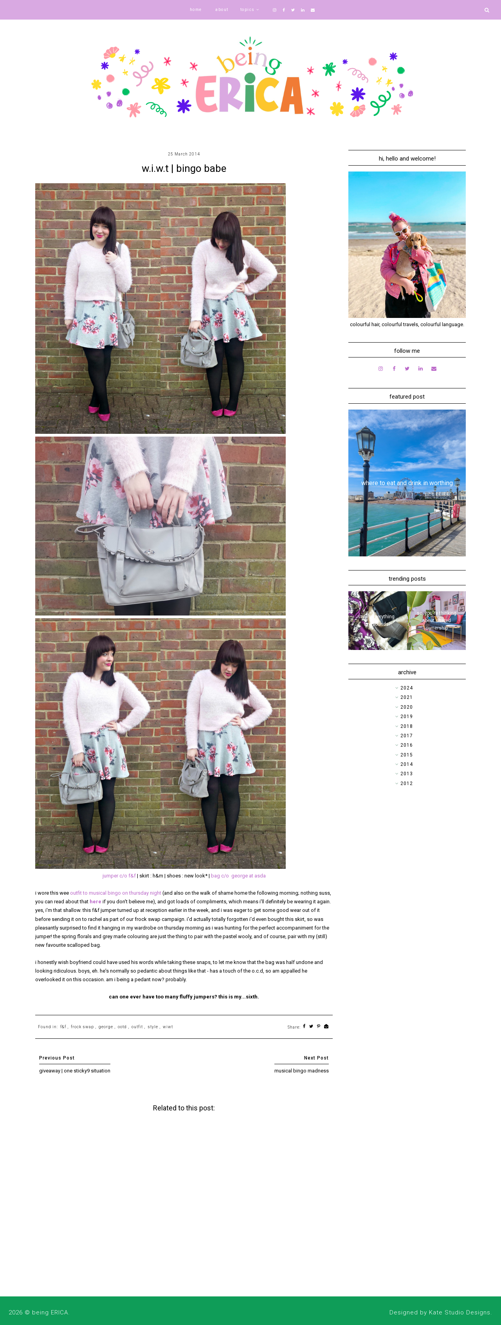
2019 (406, 716)
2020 (406, 707)
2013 (406, 773)
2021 (406, 697)
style (153, 1027)
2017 (406, 735)
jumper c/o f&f (119, 876)
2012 (406, 783)
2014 (406, 764)
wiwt (168, 1027)
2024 (406, 688)
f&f (63, 1027)
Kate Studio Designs (459, 1312)
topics (247, 9)
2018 (406, 726)
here (96, 901)
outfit (137, 1027)
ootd (122, 1027)
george (106, 1027)
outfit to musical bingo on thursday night (115, 893)
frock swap (82, 1027)
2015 (406, 755)
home (196, 9)
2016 (406, 745)
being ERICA (50, 1312)
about (222, 9)
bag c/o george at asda (238, 876)
